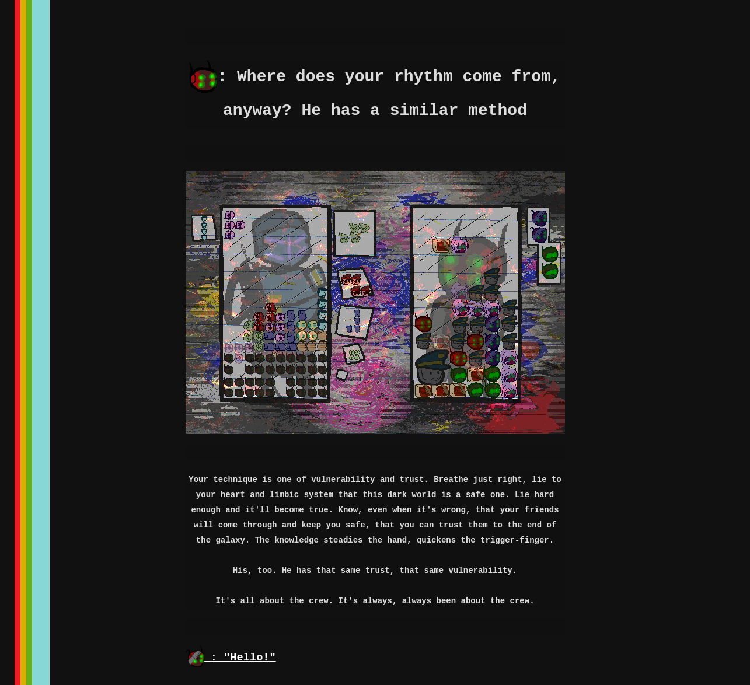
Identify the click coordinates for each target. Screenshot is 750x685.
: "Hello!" (231, 657)
